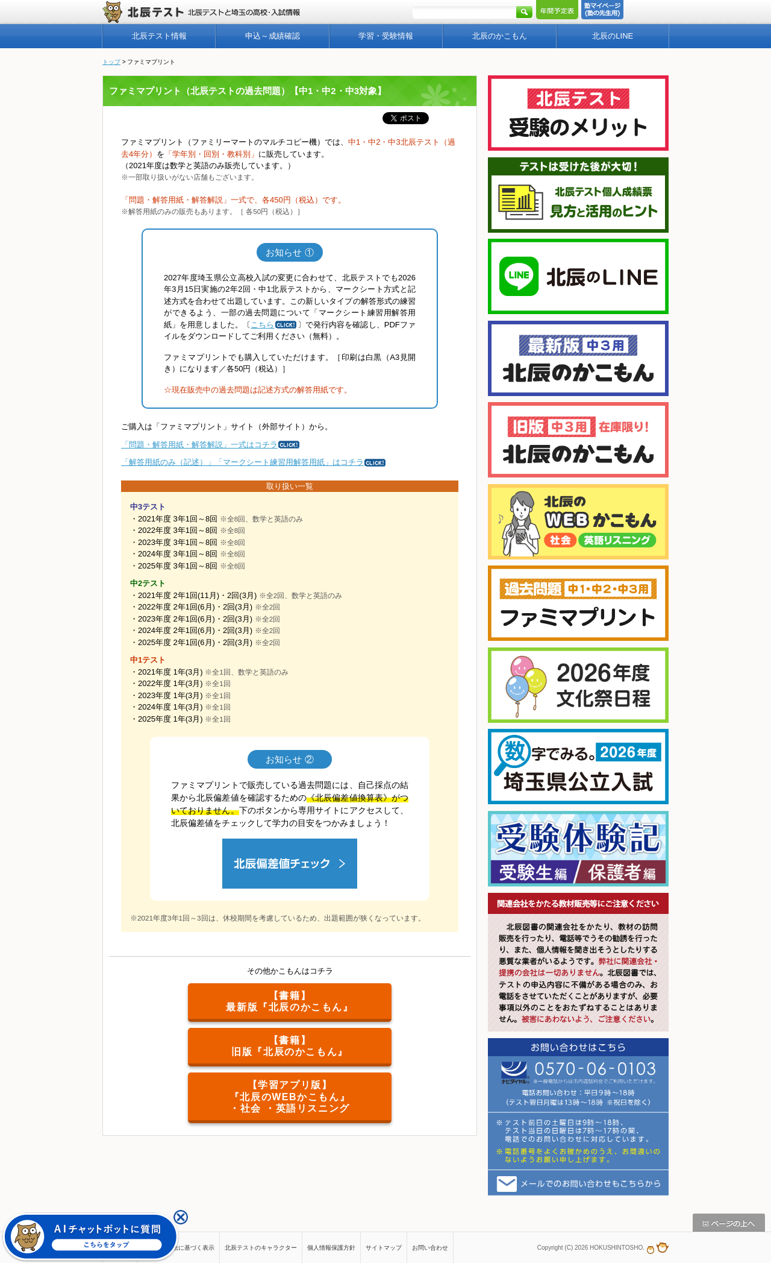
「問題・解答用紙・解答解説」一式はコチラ (211, 444)
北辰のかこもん (499, 35)
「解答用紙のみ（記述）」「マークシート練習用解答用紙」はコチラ (254, 462)
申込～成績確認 (272, 35)
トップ (111, 61)
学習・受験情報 (385, 35)
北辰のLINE (612, 35)
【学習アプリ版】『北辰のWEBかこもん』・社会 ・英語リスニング (290, 1096)
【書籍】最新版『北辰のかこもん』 (289, 1001)
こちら (274, 324)
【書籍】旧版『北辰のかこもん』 (289, 1046)
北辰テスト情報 (159, 35)
